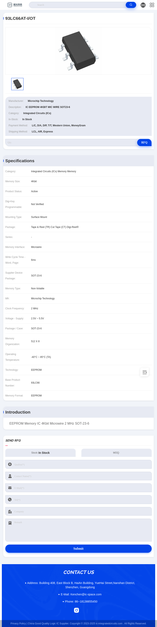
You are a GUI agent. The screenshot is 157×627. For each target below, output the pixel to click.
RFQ (144, 142)
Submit (78, 548)
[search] (131, 5)
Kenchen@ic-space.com (81, 594)
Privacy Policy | (19, 623)
